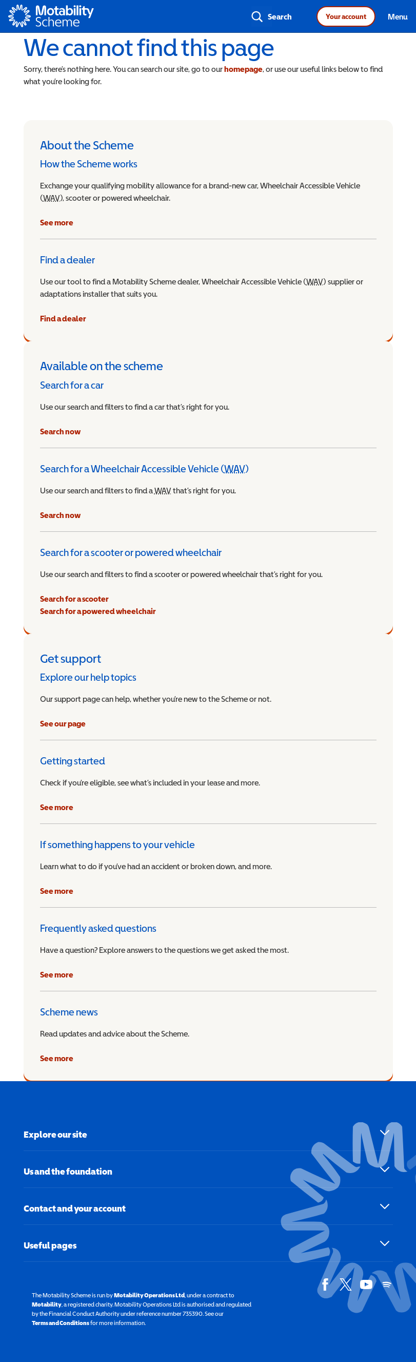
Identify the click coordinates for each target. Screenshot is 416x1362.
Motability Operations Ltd (149, 1295)
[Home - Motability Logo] (51, 16)
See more (56, 222)
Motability (47, 1304)
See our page (63, 723)
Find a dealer (63, 318)
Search (280, 16)
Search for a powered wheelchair (98, 611)
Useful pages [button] (50, 1245)
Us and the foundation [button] (68, 1171)
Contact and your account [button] (75, 1208)
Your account (346, 16)
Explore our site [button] (55, 1134)
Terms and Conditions (60, 1323)
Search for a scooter (74, 598)
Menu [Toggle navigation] (398, 16)
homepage (243, 68)
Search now (60, 431)
